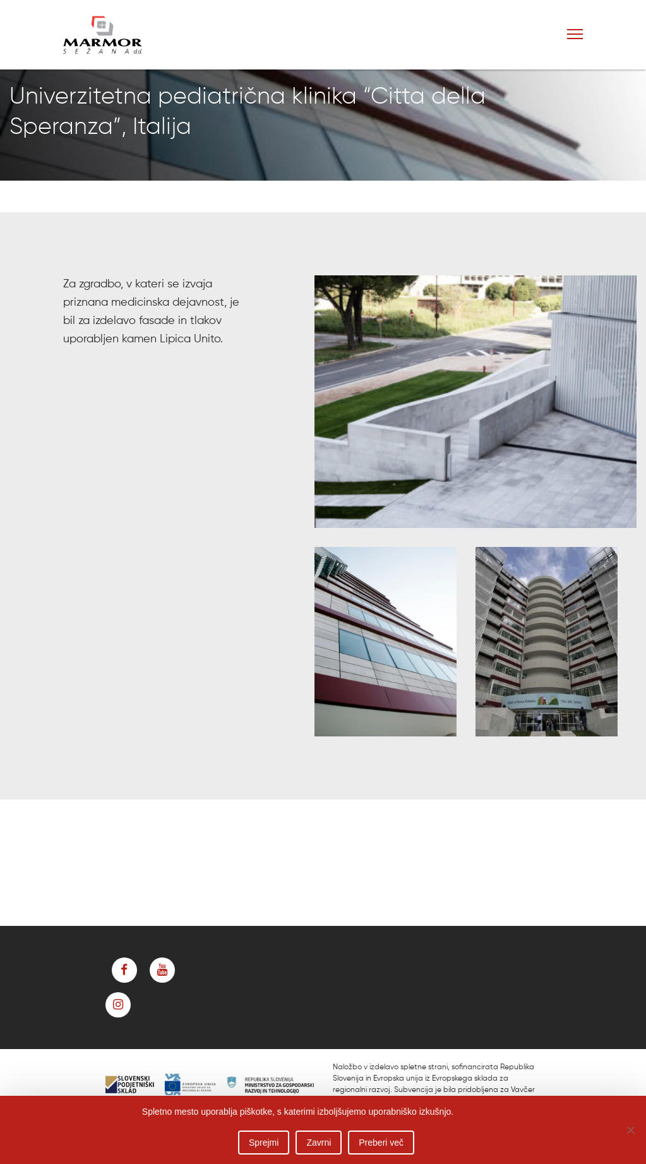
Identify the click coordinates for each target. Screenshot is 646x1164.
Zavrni (318, 1142)
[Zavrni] (630, 1130)
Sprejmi (263, 1142)
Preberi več (381, 1142)
